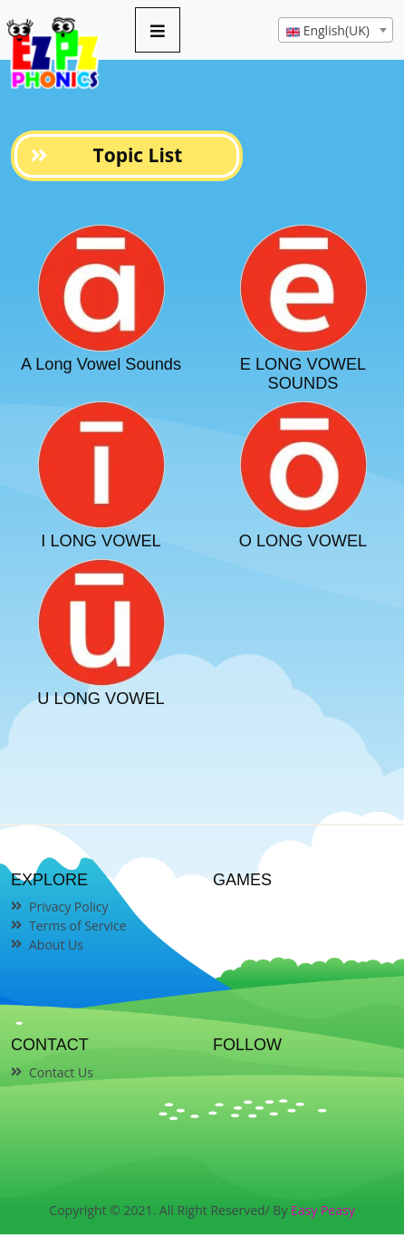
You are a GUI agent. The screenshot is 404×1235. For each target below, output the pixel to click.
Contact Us (61, 1072)
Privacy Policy (68, 906)
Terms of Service (78, 925)
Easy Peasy (323, 1210)
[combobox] (335, 30)
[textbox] (335, 30)
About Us (56, 944)
